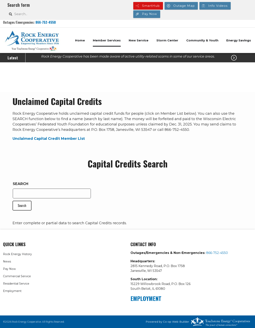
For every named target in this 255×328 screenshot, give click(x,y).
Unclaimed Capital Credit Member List (49, 138)
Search (20, 184)
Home (80, 40)
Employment (12, 291)
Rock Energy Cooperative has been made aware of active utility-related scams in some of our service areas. (128, 56)
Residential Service (16, 283)
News (7, 261)
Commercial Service (17, 276)
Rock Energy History (17, 254)
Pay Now (9, 269)
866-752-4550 (45, 22)
